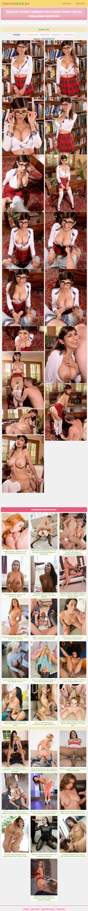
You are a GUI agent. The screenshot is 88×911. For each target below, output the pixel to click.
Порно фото (80, 3)
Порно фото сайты (48, 900)
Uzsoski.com (60, 900)
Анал (23, 34)
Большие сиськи (32, 34)
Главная (26, 900)
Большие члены (69, 34)
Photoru (16, 4)
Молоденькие (56, 34)
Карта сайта (35, 900)
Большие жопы (45, 34)
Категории (67, 3)
